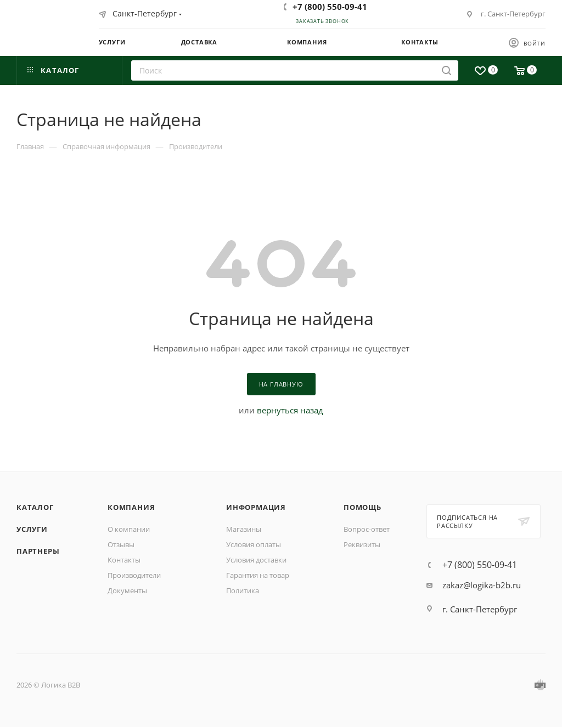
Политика (242, 590)
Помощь (362, 507)
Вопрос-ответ (367, 529)
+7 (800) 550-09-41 (330, 6)
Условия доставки (256, 560)
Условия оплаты (253, 544)
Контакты (124, 560)
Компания (131, 507)
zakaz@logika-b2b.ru (481, 585)
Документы (127, 590)
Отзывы (121, 544)
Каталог (35, 507)
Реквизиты (362, 544)
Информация (256, 507)
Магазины (243, 529)
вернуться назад (290, 410)
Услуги (32, 529)
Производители (134, 575)
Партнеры (37, 551)
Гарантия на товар (257, 575)
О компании (129, 529)
